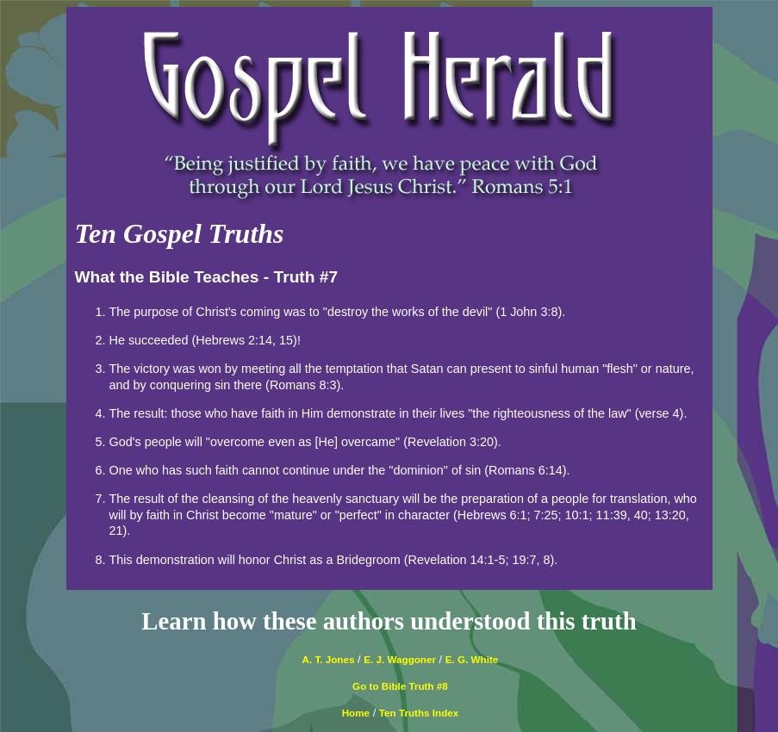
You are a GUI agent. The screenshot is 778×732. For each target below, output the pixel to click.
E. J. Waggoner (400, 659)
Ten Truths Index (418, 712)
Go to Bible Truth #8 (400, 686)
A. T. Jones (328, 659)
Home (356, 712)
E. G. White (472, 659)
